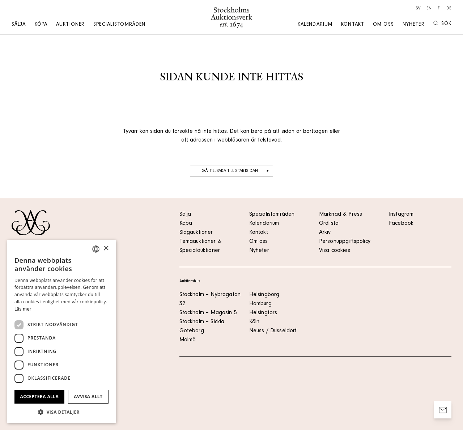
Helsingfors (263, 313)
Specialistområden (119, 25)
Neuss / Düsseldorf (273, 331)
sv (418, 9)
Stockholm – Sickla (202, 322)
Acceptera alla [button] (39, 396)
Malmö (187, 340)
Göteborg (191, 331)
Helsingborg (264, 295)
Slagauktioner (196, 233)
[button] (61, 412)
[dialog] (61, 331)
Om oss (383, 25)
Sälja (19, 25)
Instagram (401, 215)
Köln (254, 322)
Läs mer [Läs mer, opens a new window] (22, 309)
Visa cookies (334, 251)
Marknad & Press (340, 215)
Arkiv (325, 233)
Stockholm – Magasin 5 (208, 313)
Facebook (401, 224)
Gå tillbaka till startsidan (236, 171)
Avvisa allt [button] (88, 396)
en (429, 9)
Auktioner (70, 25)
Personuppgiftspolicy (344, 242)
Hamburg (260, 304)
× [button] (106, 248)
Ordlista (329, 224)
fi (439, 9)
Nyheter (414, 25)
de (448, 9)
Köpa (41, 25)
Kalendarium (315, 25)
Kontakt (352, 25)
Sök (442, 24)
